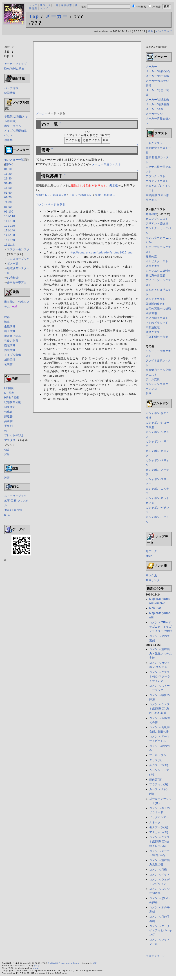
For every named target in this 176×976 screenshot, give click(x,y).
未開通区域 (153, 327)
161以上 (9, 244)
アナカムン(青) (158, 832)
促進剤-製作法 (13, 510)
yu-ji (37, 965)
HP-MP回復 (11, 397)
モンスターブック (18, 258)
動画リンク (153, 580)
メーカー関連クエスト (106, 164)
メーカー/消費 (154, 109)
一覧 (55, 5)
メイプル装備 (12, 354)
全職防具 (10, 326)
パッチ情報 (11, 88)
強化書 (8, 411)
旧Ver (8, 164)
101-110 (9, 216)
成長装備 (10, 359)
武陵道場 (151, 313)
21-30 (8, 178)
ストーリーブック (15, 495)
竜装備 (8, 364)
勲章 (7, 321)
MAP (149, 555)
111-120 (9, 221)
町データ (151, 551)
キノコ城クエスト (157, 318)
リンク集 (151, 575)
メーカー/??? (154, 113)
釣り (148, 393)
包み (7, 449)
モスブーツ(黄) (158, 827)
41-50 (8, 188)
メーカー (56, 16)
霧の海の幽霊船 (155, 275)
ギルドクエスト (155, 299)
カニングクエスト (157, 218)
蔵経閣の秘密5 (155, 303)
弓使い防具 (11, 340)
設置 (7, 477)
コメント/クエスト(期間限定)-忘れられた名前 (159, 708)
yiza (35, 968)
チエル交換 (153, 379)
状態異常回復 (12, 402)
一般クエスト (154, 143)
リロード (45, 5)
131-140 (9, 230)
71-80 (8, 202)
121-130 (9, 225)
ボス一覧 (12, 263)
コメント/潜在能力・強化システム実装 (160, 653)
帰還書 (8, 416)
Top (34, 16)
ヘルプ (44, 8)
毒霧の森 (151, 256)
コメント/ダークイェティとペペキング (160, 930)
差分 (150, 31)
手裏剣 (8, 426)
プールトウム (157, 755)
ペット (8, 135)
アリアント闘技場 (157, 223)
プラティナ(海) (158, 784)
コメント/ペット (159, 874)
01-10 (8, 169)
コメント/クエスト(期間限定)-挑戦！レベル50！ (159, 841)
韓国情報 (10, 92)
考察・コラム (12, 126)
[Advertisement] (88, 39)
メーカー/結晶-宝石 (158, 71)
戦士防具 (10, 331)
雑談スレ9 (59, 195)
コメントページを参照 (50, 204)
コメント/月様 (158, 869)
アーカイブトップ (15, 63)
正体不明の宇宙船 (157, 336)
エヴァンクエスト (157, 181)
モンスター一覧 (14, 159)
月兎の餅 (151, 214)
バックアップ (164, 31)
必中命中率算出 (17, 282)
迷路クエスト (154, 266)
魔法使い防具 (12, 336)
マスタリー (11, 440)
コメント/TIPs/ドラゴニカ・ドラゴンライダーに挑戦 (160, 627)
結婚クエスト (154, 332)
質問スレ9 (43, 195)
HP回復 (9, 388)
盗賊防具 (10, 345)
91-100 (8, 211)
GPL (95, 963)
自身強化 (10, 407)
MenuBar (155, 608)
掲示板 (113, 185)
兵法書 (8, 421)
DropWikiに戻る (14, 68)
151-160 (9, 240)
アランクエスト (155, 176)
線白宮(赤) (156, 779)
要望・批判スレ (105, 195)
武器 (7, 317)
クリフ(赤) (156, 760)
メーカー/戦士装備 (157, 76)
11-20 (8, 173)
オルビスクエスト (157, 261)
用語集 (8, 140)
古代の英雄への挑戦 (158, 308)
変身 (7, 454)
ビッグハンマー (159, 817)
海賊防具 (10, 350)
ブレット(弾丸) (13, 435)
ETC (7, 514)
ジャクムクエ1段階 (158, 270)
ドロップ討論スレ (80, 195)
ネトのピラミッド (157, 322)
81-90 (8, 206)
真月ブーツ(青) (158, 765)
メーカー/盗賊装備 (157, 99)
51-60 (8, 192)
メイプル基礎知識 (15, 130)
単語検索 (66, 5)
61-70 (8, 197)
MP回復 (9, 392)
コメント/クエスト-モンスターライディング (159, 676)
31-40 (8, 183)
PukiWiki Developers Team (63, 963)
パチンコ (151, 388)
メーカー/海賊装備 (157, 104)
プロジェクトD (155, 956)
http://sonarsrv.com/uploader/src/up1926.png (101, 252)
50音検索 (13, 277)
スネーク (154, 822)
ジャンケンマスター (158, 384)
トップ (33, 5)
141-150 (9, 235)
